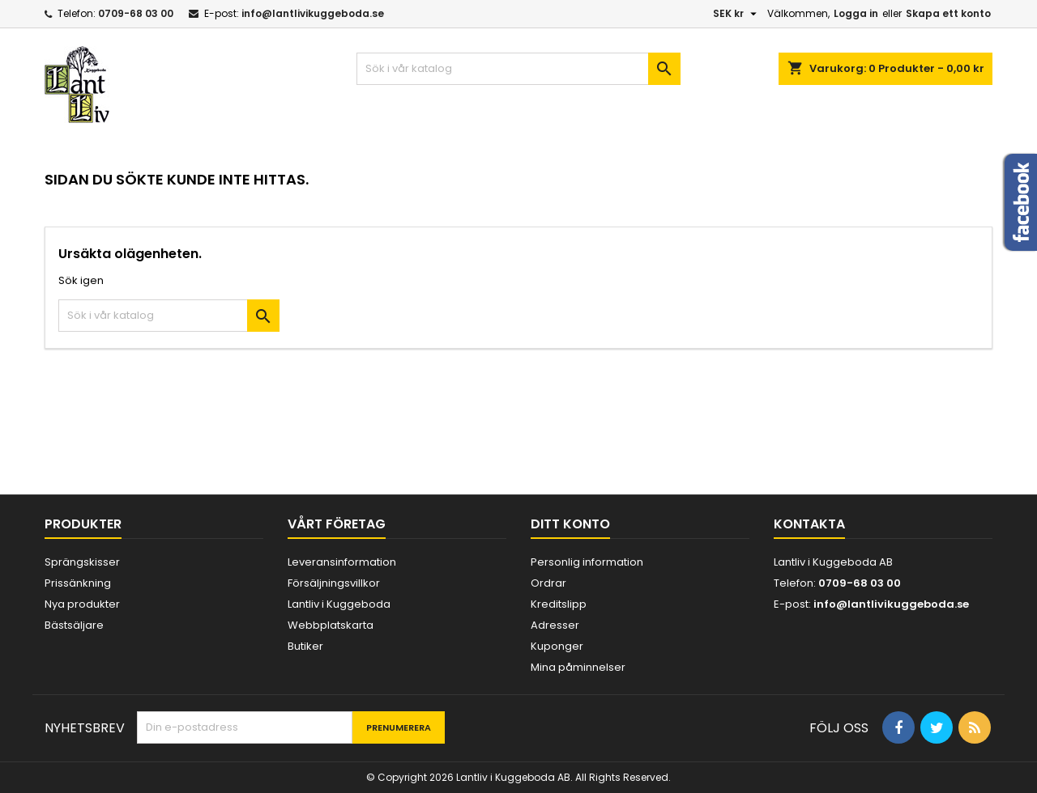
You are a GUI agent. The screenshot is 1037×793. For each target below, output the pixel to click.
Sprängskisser (82, 562)
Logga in (856, 13)
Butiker (305, 646)
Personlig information (587, 562)
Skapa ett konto (948, 13)
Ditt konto (570, 524)
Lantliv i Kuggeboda (339, 604)
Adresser (555, 625)
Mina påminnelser (578, 667)
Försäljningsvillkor (334, 583)
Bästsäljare (74, 625)
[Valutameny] (737, 14)
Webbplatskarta (330, 625)
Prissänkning (78, 583)
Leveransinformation (342, 562)
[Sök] (518, 69)
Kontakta (809, 524)
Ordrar (548, 583)
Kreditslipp (559, 604)
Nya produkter (82, 604)
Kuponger (557, 646)
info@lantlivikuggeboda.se (312, 13)
